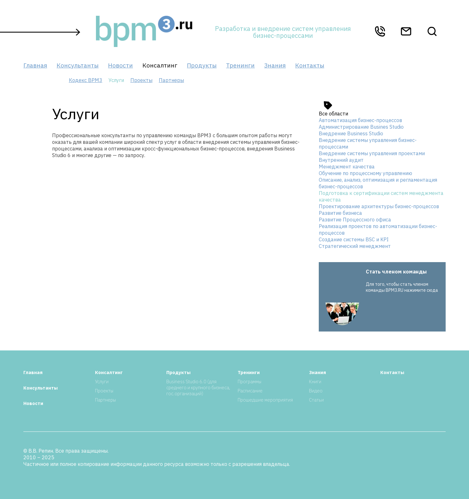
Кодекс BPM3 (85, 80)
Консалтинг (159, 65)
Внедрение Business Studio (351, 133)
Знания (275, 65)
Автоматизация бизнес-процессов (360, 120)
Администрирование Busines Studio (361, 127)
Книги (315, 382)
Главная (35, 65)
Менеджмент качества (347, 166)
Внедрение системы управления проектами (372, 153)
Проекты (141, 80)
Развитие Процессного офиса (355, 219)
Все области (333, 113)
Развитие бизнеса (340, 213)
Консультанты (77, 65)
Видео (316, 391)
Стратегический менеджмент (355, 246)
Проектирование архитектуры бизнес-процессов (379, 206)
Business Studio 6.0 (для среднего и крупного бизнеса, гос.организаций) (198, 387)
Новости (120, 65)
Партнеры (171, 80)
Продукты (202, 65)
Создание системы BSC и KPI (354, 239)
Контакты (309, 65)
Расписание (250, 391)
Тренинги (240, 65)
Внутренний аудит (341, 160)
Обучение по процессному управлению (365, 173)
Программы (249, 382)
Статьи (316, 400)
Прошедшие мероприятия (265, 400)
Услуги (102, 382)
